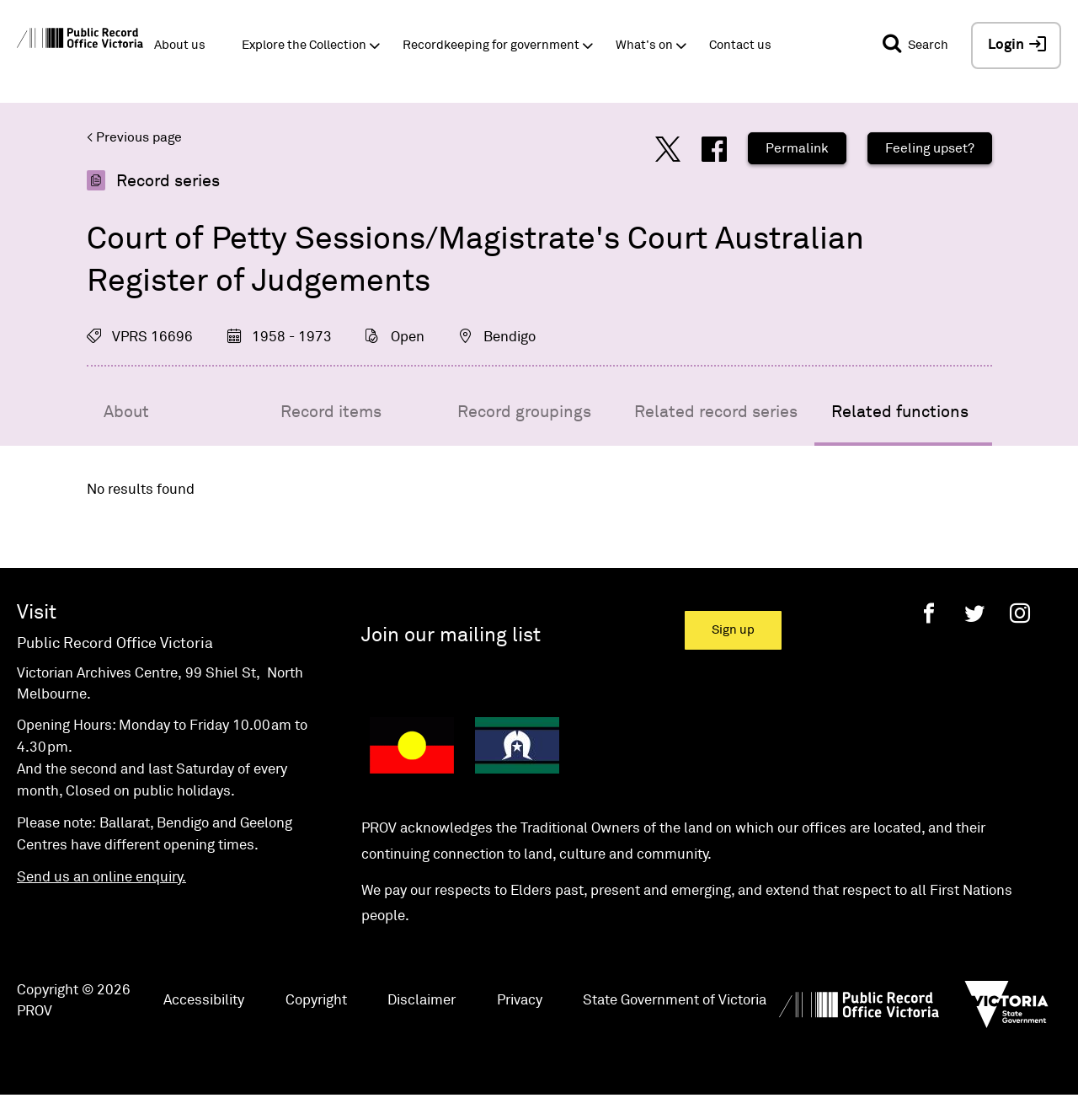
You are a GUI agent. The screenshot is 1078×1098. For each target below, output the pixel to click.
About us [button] (179, 45)
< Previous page (134, 137)
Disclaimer (421, 1001)
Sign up (733, 630)
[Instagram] (1020, 613)
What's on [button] (644, 45)
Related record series (716, 412)
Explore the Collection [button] (304, 45)
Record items (331, 412)
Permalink (797, 148)
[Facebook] (929, 613)
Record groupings (524, 412)
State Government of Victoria (674, 1001)
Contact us (740, 45)
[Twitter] (974, 613)
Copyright (316, 1001)
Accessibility (203, 1001)
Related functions (900, 412)
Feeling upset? (929, 148)
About (126, 412)
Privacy (519, 1001)
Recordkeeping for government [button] (491, 45)
